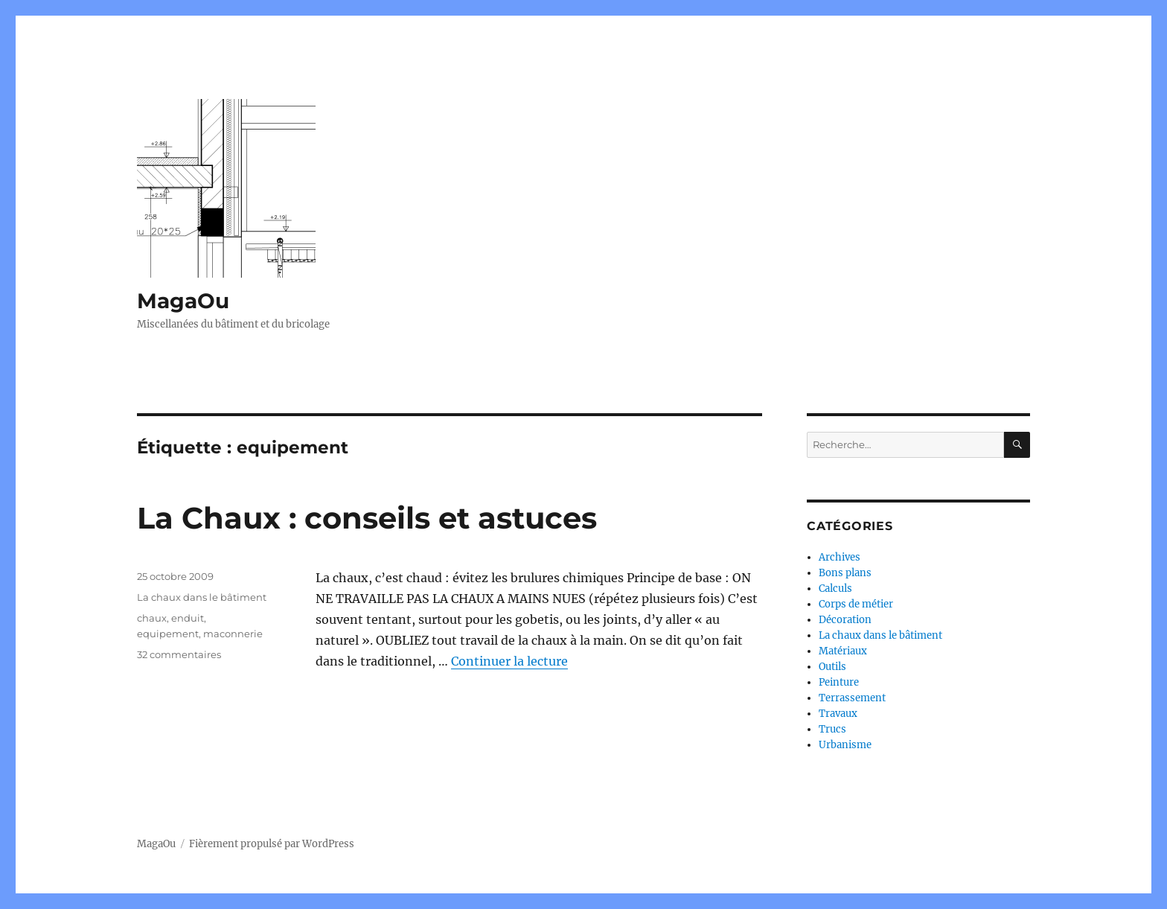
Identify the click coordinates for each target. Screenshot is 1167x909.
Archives (839, 557)
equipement (168, 634)
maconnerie (233, 634)
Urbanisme (845, 745)
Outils (832, 666)
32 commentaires (179, 654)
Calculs (835, 588)
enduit (187, 618)
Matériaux (843, 651)
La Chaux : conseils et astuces (367, 518)
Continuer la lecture (509, 661)
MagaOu (183, 300)
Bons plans (845, 573)
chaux (152, 618)
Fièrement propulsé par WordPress (271, 844)
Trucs (832, 729)
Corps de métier (856, 604)
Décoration (845, 619)
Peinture (839, 682)
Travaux (838, 713)
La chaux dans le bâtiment (201, 597)
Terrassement (852, 698)
